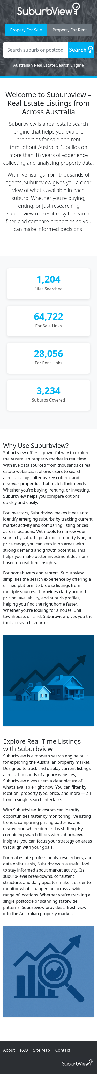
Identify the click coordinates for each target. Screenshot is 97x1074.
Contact (62, 1050)
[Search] (81, 50)
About (9, 1050)
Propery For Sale (26, 30)
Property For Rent (70, 30)
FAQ (24, 1050)
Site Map (41, 1050)
